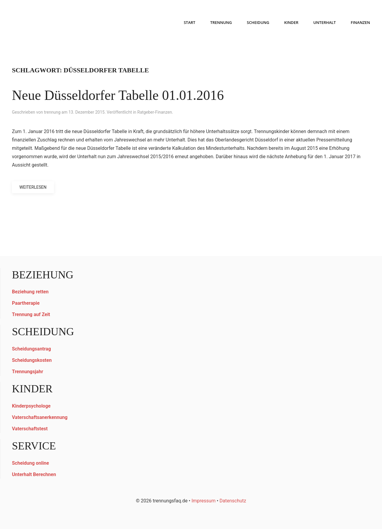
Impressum (204, 501)
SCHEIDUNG (258, 22)
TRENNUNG (221, 22)
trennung (52, 112)
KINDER (291, 22)
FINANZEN (360, 22)
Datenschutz (233, 501)
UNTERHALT (324, 22)
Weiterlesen (33, 187)
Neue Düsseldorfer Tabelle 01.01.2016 (118, 95)
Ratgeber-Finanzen (154, 112)
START (189, 22)
